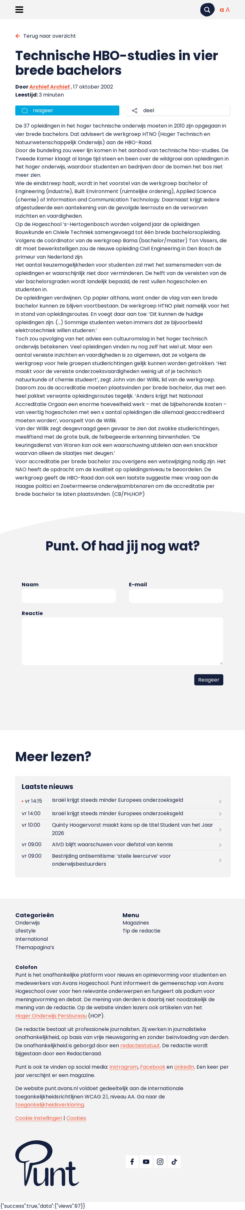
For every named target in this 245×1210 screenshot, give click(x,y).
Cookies (76, 1118)
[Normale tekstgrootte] (221, 9)
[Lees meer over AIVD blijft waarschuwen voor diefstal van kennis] (122, 844)
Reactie (32, 613)
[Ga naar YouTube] (146, 1161)
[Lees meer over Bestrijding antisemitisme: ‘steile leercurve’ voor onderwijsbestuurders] (122, 860)
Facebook (152, 1067)
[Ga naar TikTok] (174, 1161)
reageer (43, 110)
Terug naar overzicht (49, 36)
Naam (30, 584)
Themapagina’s (34, 947)
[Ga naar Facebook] (132, 1161)
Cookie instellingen (38, 1118)
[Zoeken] (207, 10)
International (31, 939)
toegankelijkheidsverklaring (49, 1104)
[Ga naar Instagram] (160, 1161)
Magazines (135, 922)
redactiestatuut (140, 1045)
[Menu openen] (19, 9)
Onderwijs (27, 922)
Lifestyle (25, 930)
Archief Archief (49, 86)
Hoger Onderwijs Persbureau (51, 1015)
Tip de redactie (141, 930)
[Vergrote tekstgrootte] (228, 9)
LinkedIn (184, 1067)
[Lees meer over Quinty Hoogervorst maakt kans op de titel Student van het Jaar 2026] (122, 829)
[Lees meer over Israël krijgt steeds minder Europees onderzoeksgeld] (122, 801)
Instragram (123, 1067)
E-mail (138, 584)
